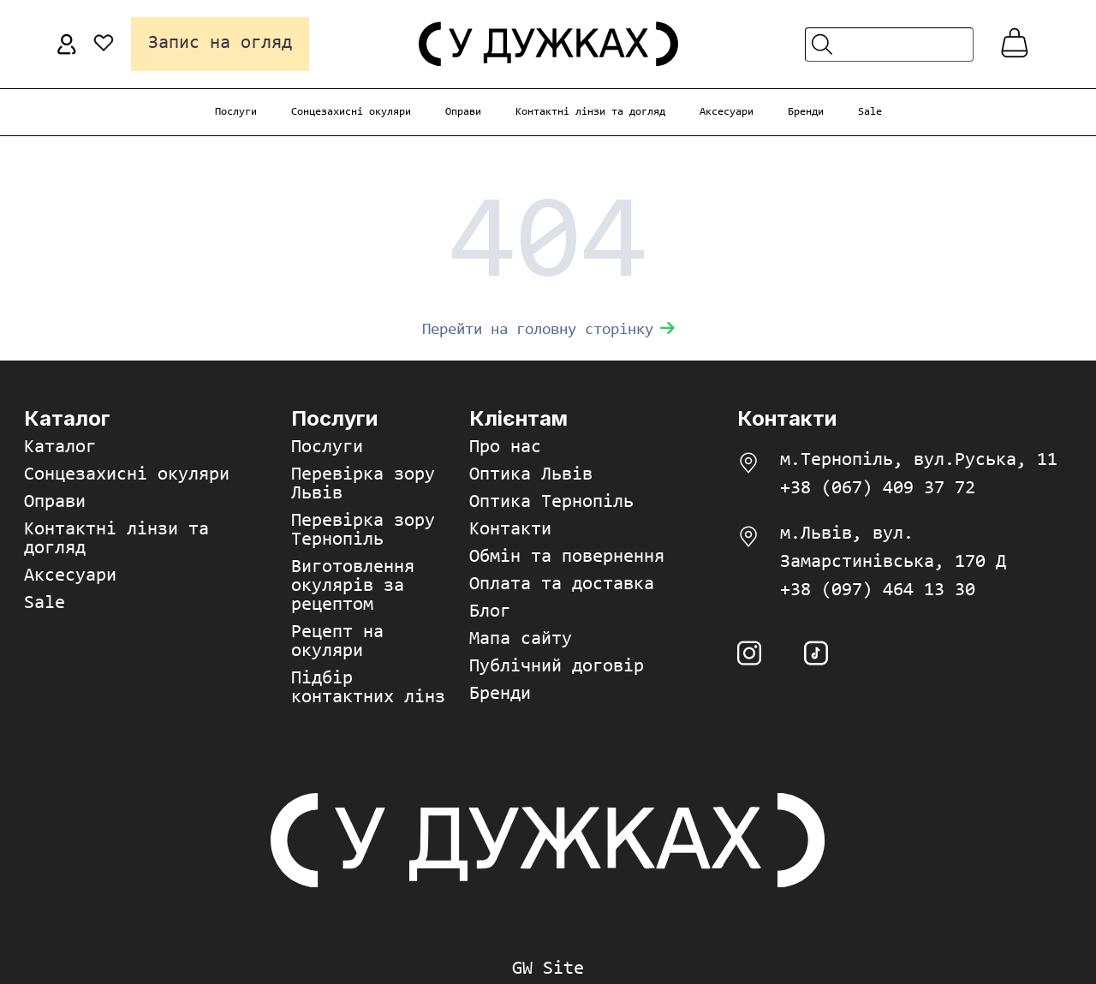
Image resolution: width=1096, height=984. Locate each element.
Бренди (806, 111)
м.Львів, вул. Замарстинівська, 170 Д (893, 548)
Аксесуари (727, 111)
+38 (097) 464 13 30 (877, 590)
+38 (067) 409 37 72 (877, 489)
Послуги (236, 111)
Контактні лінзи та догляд (590, 111)
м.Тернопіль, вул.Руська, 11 (918, 460)
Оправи (463, 111)
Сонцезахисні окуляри (351, 111)
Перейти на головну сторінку (548, 330)
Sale (870, 111)
